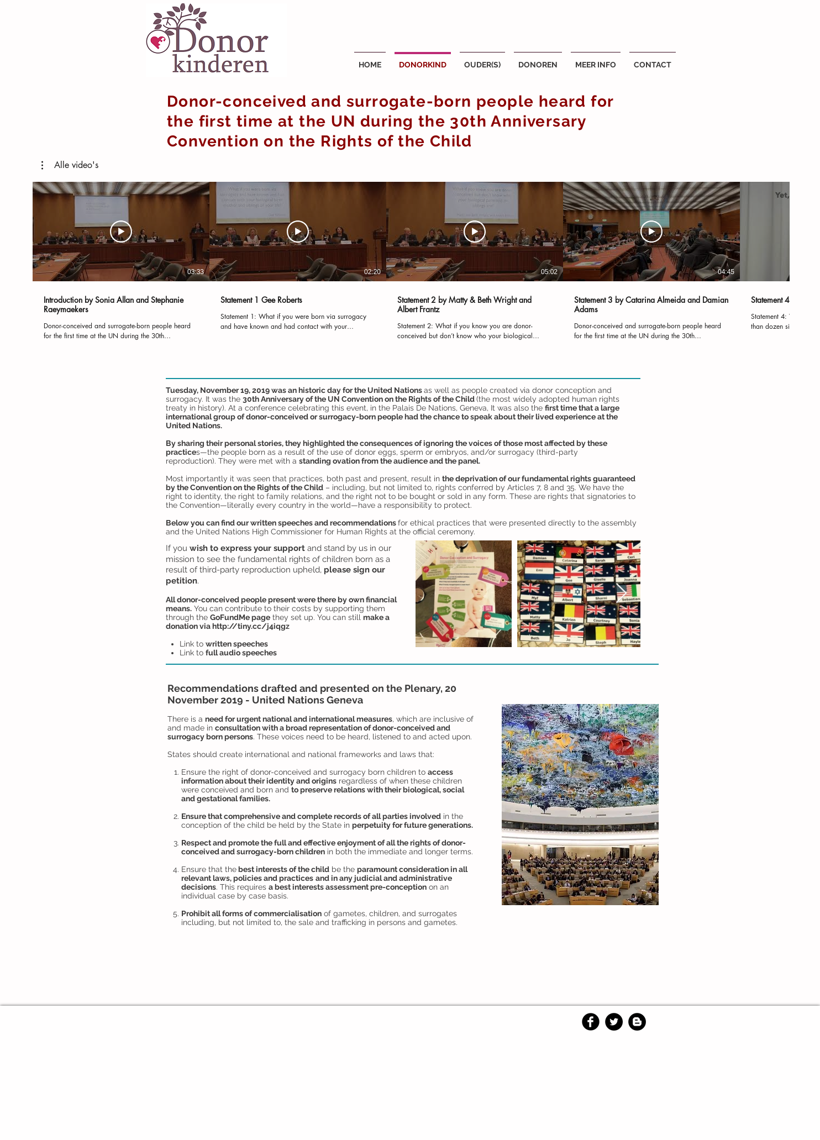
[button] (69, 165)
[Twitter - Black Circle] (614, 1022)
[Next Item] (621, 594)
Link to (225, 643)
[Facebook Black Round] (591, 1022)
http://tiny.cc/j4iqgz (251, 626)
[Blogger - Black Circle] (637, 1022)
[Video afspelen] (121, 231)
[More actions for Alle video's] (69, 165)
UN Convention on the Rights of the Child (401, 399)
